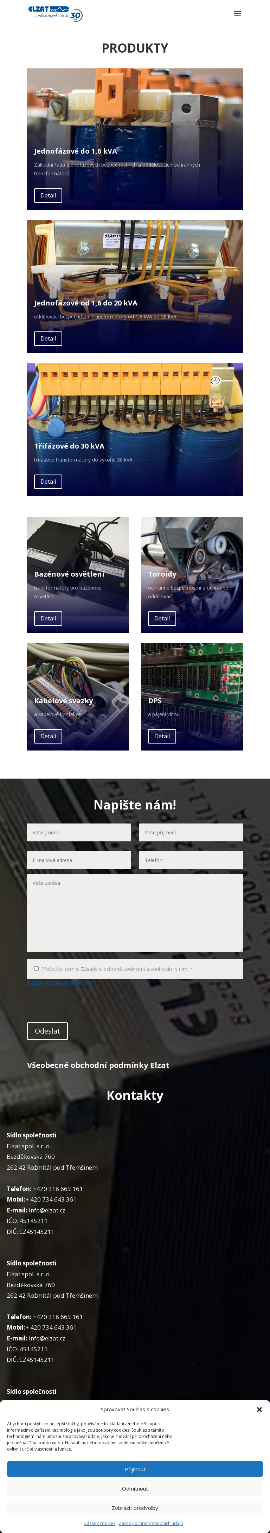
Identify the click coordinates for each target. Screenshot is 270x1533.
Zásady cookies (99, 1523)
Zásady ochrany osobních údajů (151, 1523)
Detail (48, 195)
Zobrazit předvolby (135, 1507)
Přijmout (135, 1469)
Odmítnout (135, 1488)
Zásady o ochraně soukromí (59, 983)
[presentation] (80, 1006)
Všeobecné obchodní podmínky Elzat (98, 1065)
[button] (259, 1409)
